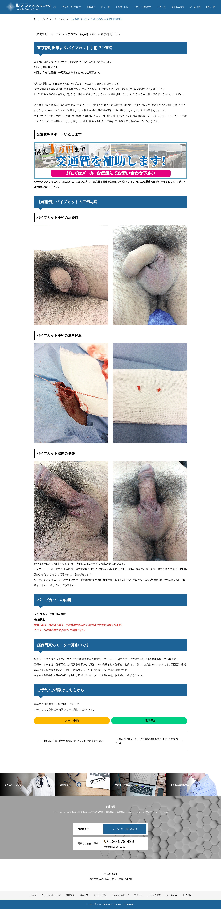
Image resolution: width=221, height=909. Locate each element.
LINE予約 (210, 7)
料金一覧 (105, 7)
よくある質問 (177, 7)
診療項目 (91, 7)
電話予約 (150, 720)
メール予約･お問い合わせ (124, 829)
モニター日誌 (122, 7)
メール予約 (195, 7)
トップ (53, 7)
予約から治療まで (142, 7)
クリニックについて (71, 7)
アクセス (161, 7)
